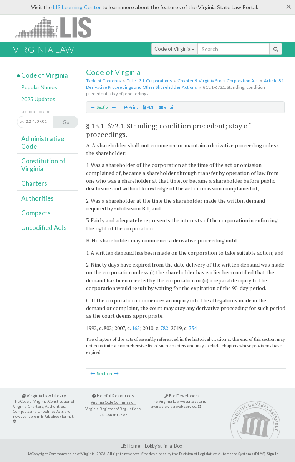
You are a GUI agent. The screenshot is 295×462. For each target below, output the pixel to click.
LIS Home (130, 446)
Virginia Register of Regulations (113, 409)
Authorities (37, 198)
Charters (34, 183)
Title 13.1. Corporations (149, 80)
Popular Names (39, 87)
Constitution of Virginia (43, 165)
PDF (148, 107)
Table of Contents (103, 80)
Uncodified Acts (44, 227)
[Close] (289, 7)
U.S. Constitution (113, 415)
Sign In (272, 453)
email (166, 107)
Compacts (36, 213)
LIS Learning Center (77, 7)
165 (136, 328)
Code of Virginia (174, 49)
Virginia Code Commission (113, 402)
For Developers (182, 395)
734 (193, 328)
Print (131, 107)
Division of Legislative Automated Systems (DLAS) (222, 453)
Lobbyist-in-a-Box (163, 446)
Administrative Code (42, 142)
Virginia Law (43, 49)
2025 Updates (38, 99)
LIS (57, 27)
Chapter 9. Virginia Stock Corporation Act (217, 80)
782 (164, 328)
